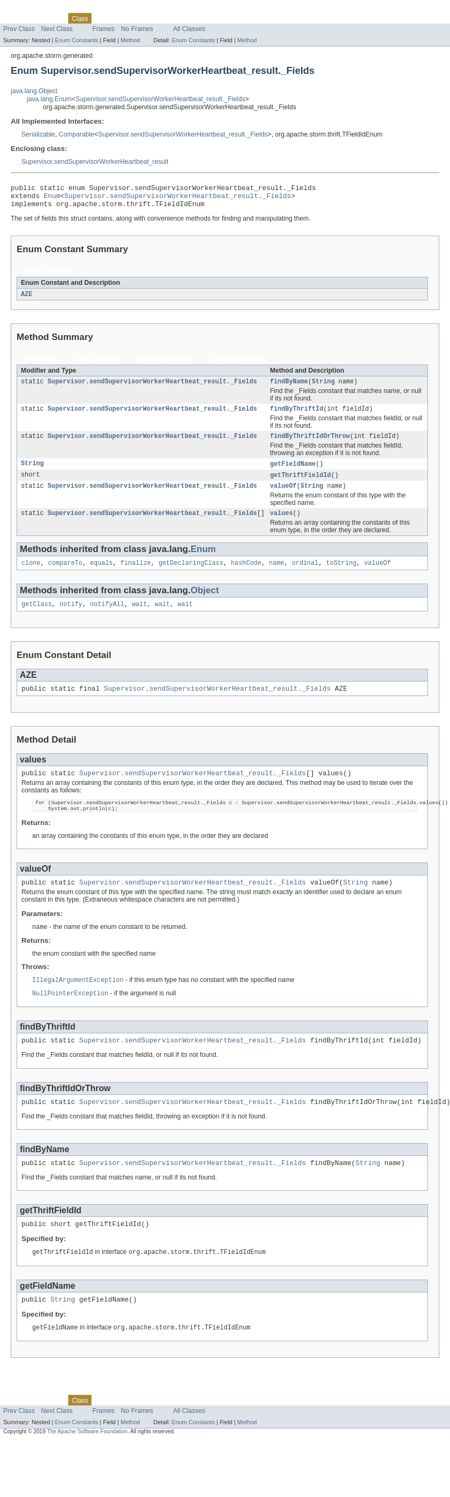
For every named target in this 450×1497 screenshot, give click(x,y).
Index (183, 18)
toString (341, 575)
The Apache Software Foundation (87, 1464)
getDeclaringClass (191, 575)
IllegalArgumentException (78, 1003)
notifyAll (107, 618)
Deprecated (152, 18)
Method (130, 40)
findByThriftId (297, 416)
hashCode (246, 575)
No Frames (137, 29)
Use (103, 18)
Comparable (76, 134)
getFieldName (293, 472)
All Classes (189, 29)
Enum (52, 198)
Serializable (38, 134)
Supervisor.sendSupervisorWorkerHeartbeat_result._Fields (160, 99)
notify (70, 618)
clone (31, 575)
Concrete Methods (237, 364)
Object (205, 603)
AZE (26, 299)
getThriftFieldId (300, 484)
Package (49, 18)
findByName (289, 387)
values (281, 524)
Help (204, 18)
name (276, 575)
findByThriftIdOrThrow (310, 444)
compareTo (65, 575)
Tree (122, 18)
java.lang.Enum (49, 99)
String (323, 387)
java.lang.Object (34, 91)
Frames (104, 29)
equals (101, 575)
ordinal (305, 575)
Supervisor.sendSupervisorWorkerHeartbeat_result (94, 161)
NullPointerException (70, 1016)
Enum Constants (76, 40)
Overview (17, 18)
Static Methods (97, 364)
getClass (36, 618)
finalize (136, 575)
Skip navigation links (29, 9)
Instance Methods (164, 364)
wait (139, 618)
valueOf (283, 496)
